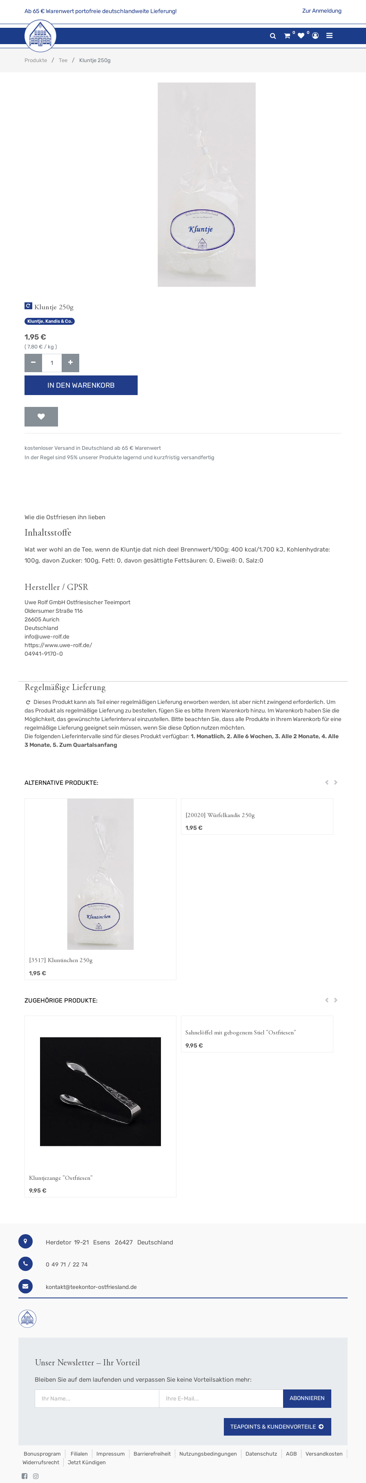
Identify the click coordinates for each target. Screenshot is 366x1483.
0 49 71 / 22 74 (67, 1264)
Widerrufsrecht (40, 1462)
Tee (63, 60)
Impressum (110, 1454)
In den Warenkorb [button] (81, 385)
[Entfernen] (33, 363)
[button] (41, 417)
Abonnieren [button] (307, 1398)
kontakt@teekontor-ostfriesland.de (91, 1287)
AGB (291, 1454)
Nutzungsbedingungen (208, 1454)
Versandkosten (324, 1454)
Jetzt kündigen (87, 1462)
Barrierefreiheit (152, 1454)
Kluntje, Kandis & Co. (49, 321)
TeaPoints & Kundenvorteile (277, 1426)
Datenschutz (261, 1454)
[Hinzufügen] (70, 363)
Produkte (36, 60)
